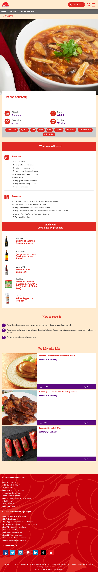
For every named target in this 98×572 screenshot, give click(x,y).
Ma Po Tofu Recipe (9, 519)
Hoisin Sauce (7, 488)
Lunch (49, 130)
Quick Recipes (49, 134)
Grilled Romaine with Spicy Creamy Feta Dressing (20, 524)
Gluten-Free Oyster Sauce (12, 493)
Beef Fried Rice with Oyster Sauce (14, 527)
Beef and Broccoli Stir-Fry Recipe (14, 516)
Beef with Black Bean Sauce (12, 532)
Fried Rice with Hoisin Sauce (12, 535)
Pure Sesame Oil (8, 504)
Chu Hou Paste (8, 501)
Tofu (33, 130)
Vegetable (24, 130)
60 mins (44, 423)
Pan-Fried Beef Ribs (10, 530)
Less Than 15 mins (85, 130)
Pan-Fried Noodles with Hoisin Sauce (15, 538)
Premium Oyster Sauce (10, 482)
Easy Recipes (70, 130)
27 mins (44, 386)
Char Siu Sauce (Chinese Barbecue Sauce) (17, 498)
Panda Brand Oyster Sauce (12, 496)
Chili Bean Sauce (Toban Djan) (13, 490)
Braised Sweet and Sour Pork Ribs (14, 540)
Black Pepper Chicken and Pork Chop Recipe (58, 392)
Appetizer (58, 130)
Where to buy (79, 4)
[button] (88, 4)
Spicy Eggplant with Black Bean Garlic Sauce (18, 522)
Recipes (13, 11)
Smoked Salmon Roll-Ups (49, 428)
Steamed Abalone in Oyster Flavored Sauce (57, 356)
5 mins (44, 459)
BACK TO (9, 16)
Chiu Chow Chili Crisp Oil (11, 485)
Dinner (41, 130)
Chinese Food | (12, 130)
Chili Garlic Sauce (9, 506)
